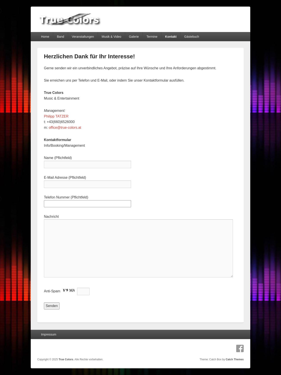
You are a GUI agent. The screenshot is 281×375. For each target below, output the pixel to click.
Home (45, 36)
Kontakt (171, 36)
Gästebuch (191, 36)
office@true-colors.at (65, 127)
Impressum (48, 334)
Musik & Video (111, 36)
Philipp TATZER (56, 116)
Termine (151, 36)
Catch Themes (235, 359)
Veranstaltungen (83, 36)
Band (60, 36)
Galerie (134, 36)
